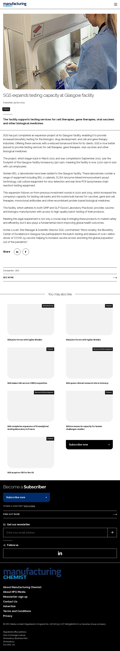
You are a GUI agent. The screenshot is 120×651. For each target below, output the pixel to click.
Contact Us (10, 601)
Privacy (7, 615)
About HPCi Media (14, 591)
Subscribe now (78, 444)
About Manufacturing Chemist (22, 587)
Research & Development (103, 349)
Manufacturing (48, 306)
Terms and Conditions (17, 611)
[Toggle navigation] (115, 4)
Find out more (11, 514)
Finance (6, 109)
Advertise (9, 606)
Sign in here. (29, 506)
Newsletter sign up (15, 596)
